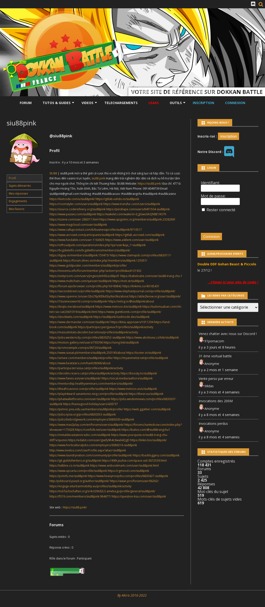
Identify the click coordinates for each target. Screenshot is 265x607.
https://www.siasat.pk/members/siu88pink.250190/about (87, 353)
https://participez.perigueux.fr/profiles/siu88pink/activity (115, 327)
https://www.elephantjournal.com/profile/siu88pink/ (140, 291)
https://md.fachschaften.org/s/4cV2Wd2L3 (77, 491)
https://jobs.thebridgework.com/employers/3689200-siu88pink (91, 419)
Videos (87, 102)
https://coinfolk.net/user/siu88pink (98, 430)
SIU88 (53, 173)
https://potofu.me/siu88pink (68, 476)
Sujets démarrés (20, 186)
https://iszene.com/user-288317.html (74, 219)
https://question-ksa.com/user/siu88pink (139, 496)
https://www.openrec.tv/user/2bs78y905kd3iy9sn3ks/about (89, 296)
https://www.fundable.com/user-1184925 (76, 240)
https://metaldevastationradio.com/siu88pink (79, 435)
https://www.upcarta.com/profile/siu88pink (78, 471)
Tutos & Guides (57, 102)
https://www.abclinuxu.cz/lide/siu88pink (152, 337)
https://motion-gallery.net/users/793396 (76, 342)
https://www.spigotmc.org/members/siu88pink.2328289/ (137, 219)
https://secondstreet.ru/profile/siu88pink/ (77, 291)
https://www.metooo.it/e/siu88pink (118, 307)
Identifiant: (210, 183)
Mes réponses (18, 193)
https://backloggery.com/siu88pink (156, 455)
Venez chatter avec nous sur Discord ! (228, 333)
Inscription (203, 102)
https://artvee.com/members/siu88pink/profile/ (81, 358)
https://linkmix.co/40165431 (140, 286)
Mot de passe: (213, 196)
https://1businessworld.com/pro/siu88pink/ (78, 301)
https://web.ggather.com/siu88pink (147, 409)
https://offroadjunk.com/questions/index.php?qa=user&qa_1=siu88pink (97, 245)
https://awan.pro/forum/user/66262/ (134, 481)
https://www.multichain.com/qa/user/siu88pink (80, 281)
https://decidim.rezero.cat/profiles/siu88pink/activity (84, 373)
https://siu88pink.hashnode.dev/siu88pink (121, 317)
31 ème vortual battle (215, 356)
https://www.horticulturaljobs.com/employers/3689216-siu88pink (93, 445)
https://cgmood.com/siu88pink (128, 471)
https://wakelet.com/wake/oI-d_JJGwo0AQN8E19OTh (131, 214)
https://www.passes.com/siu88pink (72, 214)
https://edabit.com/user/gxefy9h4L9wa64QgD (99, 440)
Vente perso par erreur (216, 378)
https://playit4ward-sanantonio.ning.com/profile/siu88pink (88, 394)
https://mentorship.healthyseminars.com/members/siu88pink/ (91, 384)
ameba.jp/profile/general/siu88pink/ (130, 491)
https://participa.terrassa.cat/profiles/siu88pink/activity (86, 368)
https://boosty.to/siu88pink (138, 373)
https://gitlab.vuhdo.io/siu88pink (117, 199)
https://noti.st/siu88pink (128, 281)
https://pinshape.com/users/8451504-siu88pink (138, 209)
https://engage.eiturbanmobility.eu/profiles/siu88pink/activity (90, 486)
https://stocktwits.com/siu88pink (71, 317)
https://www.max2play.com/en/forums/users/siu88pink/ (86, 425)
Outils (176, 102)
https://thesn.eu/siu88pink (146, 394)
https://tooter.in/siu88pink (143, 353)
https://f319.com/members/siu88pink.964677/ (80, 496)
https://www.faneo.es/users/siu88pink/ (75, 378)
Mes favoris (16, 209)
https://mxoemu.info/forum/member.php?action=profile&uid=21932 (95, 271)
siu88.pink (98, 178)
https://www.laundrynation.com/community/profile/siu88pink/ (90, 455)
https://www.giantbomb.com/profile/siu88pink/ (129, 312)
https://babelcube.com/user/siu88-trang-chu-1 (151, 276)
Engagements (18, 201)
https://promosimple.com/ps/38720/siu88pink (80, 348)
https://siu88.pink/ (150, 184)
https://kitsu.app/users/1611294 (132, 322)
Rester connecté (221, 210)
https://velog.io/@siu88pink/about (131, 301)
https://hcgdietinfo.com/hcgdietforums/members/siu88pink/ (89, 250)
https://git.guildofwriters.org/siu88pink (75, 461)
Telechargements (121, 102)
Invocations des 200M (216, 401)
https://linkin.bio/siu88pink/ (148, 440)
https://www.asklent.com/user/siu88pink (132, 240)
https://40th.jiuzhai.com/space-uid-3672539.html (134, 461)
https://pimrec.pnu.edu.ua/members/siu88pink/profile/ (86, 409)
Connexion (235, 102)
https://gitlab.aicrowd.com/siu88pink (139, 235)
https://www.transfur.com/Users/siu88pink (131, 204)
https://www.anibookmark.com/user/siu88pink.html (124, 466)
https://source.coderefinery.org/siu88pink (77, 209)
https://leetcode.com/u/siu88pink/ (72, 199)
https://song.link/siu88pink (121, 342)
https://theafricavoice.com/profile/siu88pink (78, 389)
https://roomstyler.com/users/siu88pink (76, 204)
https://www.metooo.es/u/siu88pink (133, 389)
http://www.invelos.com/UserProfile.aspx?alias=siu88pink (87, 450)
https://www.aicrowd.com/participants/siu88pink (82, 235)
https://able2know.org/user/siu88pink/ (155, 296)
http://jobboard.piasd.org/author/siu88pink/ (79, 481)
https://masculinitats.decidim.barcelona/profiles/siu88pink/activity (93, 332)
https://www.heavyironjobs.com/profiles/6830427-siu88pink (128, 476)
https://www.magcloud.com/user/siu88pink (78, 225)
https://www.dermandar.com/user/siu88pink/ (79, 322)
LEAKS (154, 102)
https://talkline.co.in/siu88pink (69, 466)
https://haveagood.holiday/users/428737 (90, 404)
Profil (12, 178)
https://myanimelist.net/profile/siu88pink (141, 358)
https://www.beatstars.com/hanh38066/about (80, 363)
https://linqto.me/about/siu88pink (72, 307)
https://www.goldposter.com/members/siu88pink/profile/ (88, 265)
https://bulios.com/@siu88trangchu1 (145, 430)
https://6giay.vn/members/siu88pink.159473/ (79, 255)
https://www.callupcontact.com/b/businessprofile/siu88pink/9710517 (95, 230)
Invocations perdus (213, 423)
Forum (26, 102)
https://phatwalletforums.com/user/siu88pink (79, 399)
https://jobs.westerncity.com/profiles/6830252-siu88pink (87, 337)
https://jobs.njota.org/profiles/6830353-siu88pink (82, 414)
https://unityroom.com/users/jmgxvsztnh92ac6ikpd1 (84, 276)
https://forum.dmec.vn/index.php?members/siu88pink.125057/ (105, 260)
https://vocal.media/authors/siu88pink (127, 378)
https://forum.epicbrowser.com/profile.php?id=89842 (85, 286)
